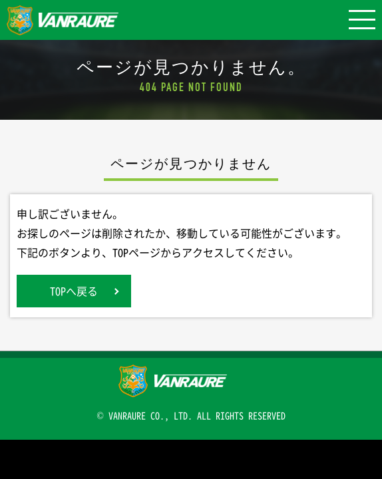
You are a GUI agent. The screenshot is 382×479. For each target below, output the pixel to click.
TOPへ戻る (74, 291)
